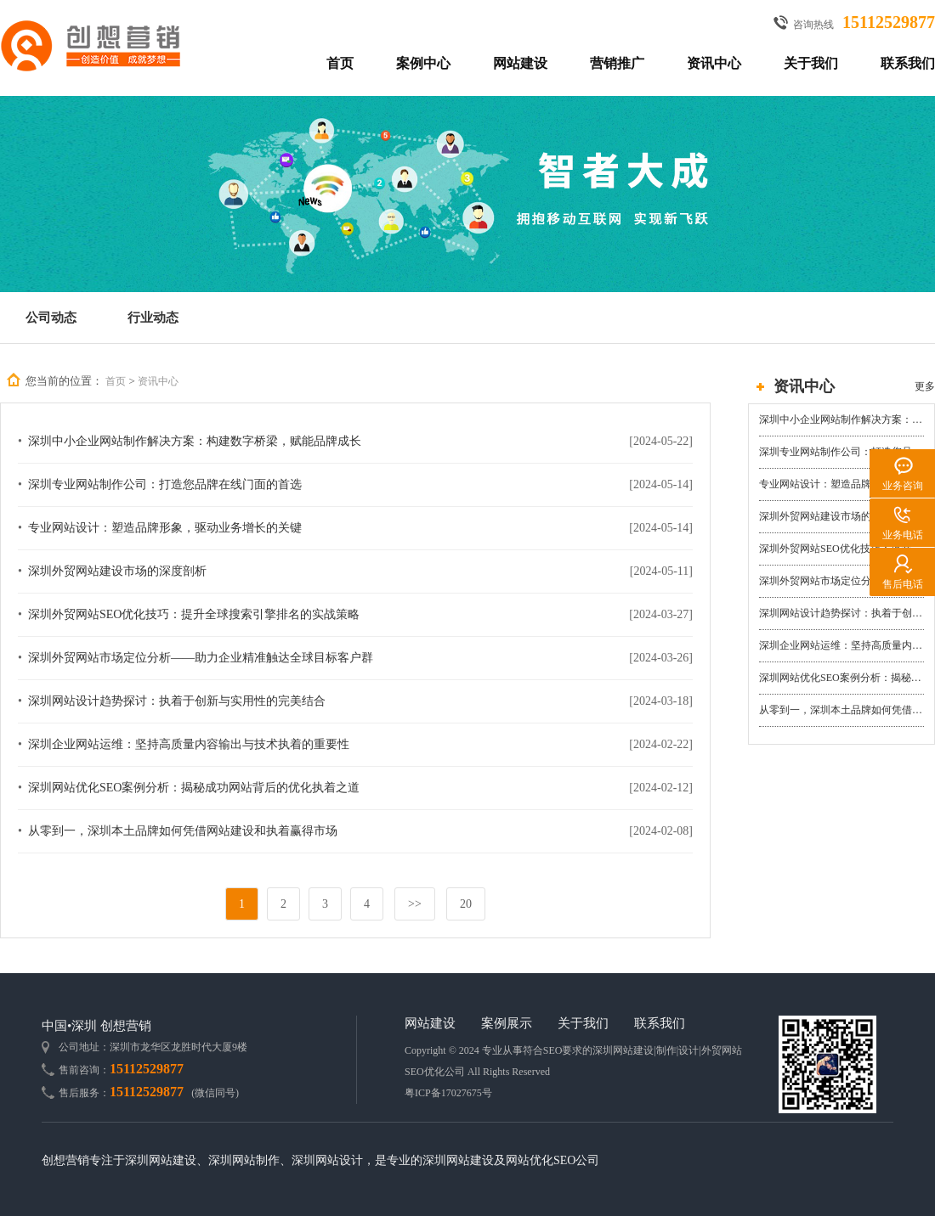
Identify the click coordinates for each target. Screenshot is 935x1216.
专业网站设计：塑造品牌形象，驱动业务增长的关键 (841, 484)
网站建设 (520, 63)
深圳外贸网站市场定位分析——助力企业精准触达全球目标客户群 (841, 581)
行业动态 (153, 317)
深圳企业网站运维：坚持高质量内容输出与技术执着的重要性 (841, 645)
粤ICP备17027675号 (448, 1093)
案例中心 (423, 63)
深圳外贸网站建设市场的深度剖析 (835, 516)
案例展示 (506, 1023)
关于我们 (811, 63)
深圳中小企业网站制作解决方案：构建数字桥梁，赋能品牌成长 (841, 419)
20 (466, 904)
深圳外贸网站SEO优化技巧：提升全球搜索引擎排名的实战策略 (841, 549)
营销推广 (617, 63)
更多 (925, 386)
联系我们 (908, 63)
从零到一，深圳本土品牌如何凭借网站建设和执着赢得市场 (841, 710)
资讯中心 (714, 63)
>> (415, 904)
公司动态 (51, 317)
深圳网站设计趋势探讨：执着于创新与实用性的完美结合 (841, 613)
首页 (340, 63)
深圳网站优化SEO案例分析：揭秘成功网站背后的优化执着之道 (841, 678)
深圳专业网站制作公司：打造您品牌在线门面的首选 (841, 452)
